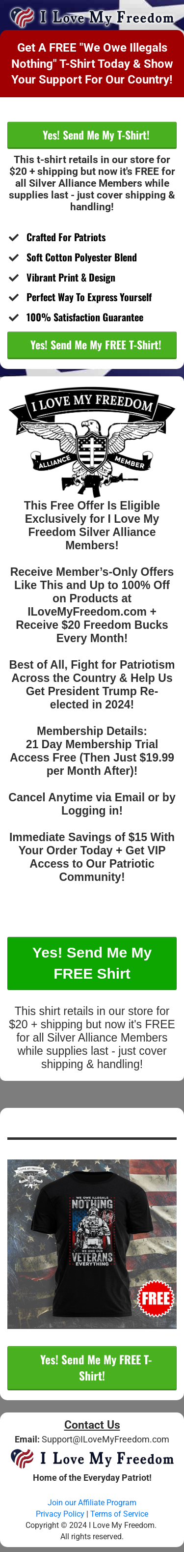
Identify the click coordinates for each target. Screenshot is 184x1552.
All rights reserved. (92, 1536)
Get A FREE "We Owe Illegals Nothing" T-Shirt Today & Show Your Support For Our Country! (92, 63)
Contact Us (92, 1425)
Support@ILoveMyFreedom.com (105, 1439)
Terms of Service (120, 1514)
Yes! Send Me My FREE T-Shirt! (94, 344)
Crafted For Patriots (68, 236)
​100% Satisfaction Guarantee (86, 317)
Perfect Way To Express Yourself (89, 296)
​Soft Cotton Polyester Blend (81, 257)
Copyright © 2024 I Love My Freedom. (92, 1525)
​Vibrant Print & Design (70, 277)
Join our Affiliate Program (92, 1502)
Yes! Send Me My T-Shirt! (95, 134)
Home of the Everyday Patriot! (92, 1477)
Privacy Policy (60, 1514)
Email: (28, 1439)
